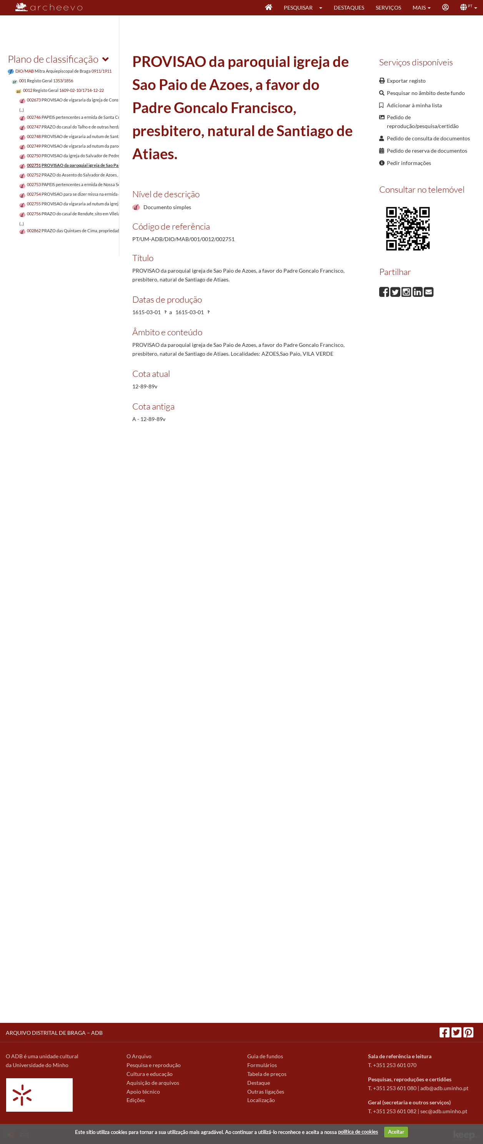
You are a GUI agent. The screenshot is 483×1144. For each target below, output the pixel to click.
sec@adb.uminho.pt (443, 1111)
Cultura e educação (150, 1074)
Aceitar (396, 1132)
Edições (136, 1100)
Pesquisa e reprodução (154, 1065)
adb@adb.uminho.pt (444, 1088)
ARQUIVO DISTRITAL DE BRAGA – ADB (54, 1032)
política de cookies (358, 1132)
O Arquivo (139, 1056)
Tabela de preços (266, 1074)
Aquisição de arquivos (153, 1082)
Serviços (388, 7)
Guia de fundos (265, 1056)
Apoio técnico (143, 1091)
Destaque (258, 1082)
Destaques (349, 7)
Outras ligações (265, 1091)
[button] (323, 7)
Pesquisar (298, 7)
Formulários (262, 1065)
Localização (261, 1100)
